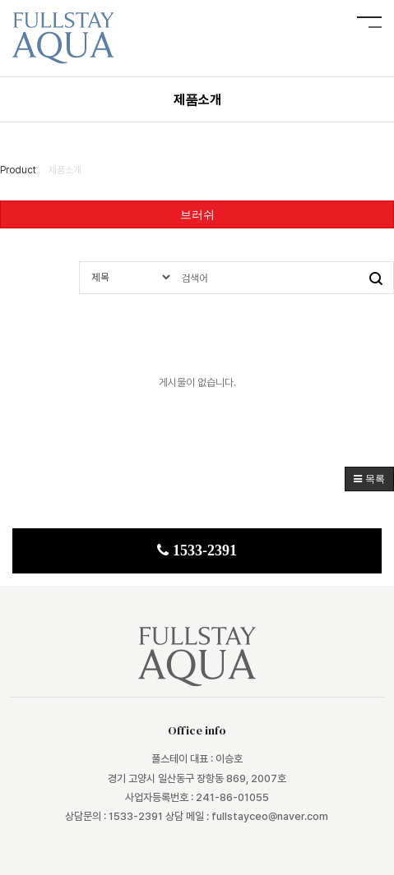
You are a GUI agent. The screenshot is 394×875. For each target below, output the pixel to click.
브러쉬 (197, 214)
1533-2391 (197, 550)
